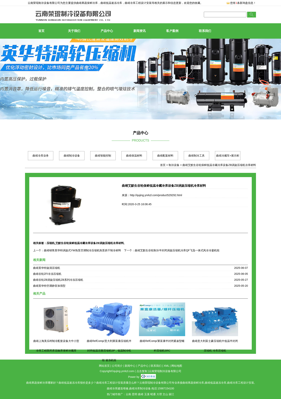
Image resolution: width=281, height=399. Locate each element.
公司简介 (117, 365)
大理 (159, 394)
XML (166, 365)
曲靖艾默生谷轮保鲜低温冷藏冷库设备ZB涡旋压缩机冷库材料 (219, 165)
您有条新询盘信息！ (241, 2)
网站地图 (176, 365)
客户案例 (172, 30)
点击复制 (141, 371)
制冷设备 (174, 165)
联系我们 (205, 30)
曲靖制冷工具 (196, 155)
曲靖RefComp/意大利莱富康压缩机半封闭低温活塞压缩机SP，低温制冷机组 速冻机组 (109, 350)
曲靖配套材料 (165, 155)
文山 (165, 394)
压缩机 (51, 243)
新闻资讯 (139, 30)
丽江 (171, 394)
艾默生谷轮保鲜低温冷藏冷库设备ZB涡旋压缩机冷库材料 (89, 243)
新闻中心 (130, 365)
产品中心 (107, 30)
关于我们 (74, 30)
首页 (41, 30)
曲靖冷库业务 (41, 155)
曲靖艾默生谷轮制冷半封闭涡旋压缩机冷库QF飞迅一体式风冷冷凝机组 (177, 250)
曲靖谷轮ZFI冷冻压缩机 (47, 273)
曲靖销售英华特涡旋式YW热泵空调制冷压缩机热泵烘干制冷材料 (82, 250)
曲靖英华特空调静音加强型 (49, 285)
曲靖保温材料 (134, 155)
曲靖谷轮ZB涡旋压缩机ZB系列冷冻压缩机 (58, 279)
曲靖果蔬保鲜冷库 (87, 2)
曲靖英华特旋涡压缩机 (46, 267)
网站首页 (104, 365)
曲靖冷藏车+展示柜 (227, 155)
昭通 (153, 394)
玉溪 (147, 394)
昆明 (134, 394)
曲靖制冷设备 (72, 155)
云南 (128, 394)
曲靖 (140, 394)
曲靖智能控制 (103, 155)
